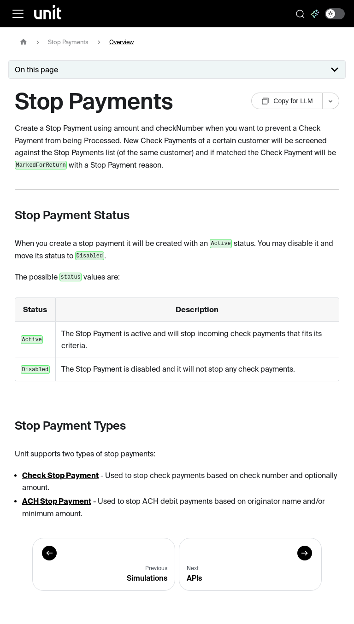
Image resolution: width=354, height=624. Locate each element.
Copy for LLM (287, 101)
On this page (36, 69)
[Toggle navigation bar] (18, 14)
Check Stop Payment (60, 475)
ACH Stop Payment (56, 501)
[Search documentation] (300, 14)
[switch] (335, 13)
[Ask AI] (314, 13)
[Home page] (23, 42)
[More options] (331, 101)
